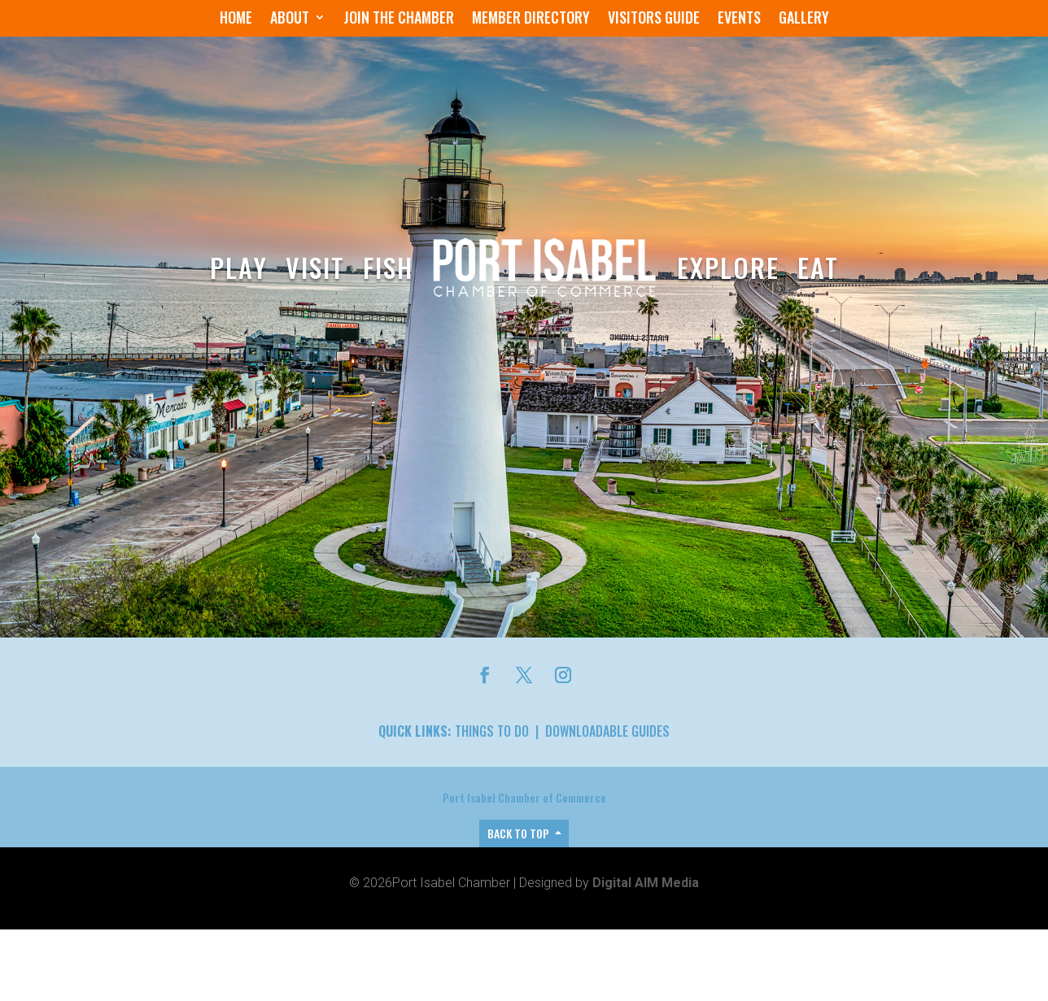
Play (239, 267)
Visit (315, 267)
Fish (388, 267)
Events (739, 19)
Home (236, 19)
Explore (728, 267)
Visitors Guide (654, 19)
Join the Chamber (398, 19)
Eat (818, 267)
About (289, 19)
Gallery (804, 19)
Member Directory (531, 19)
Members (333, 748)
